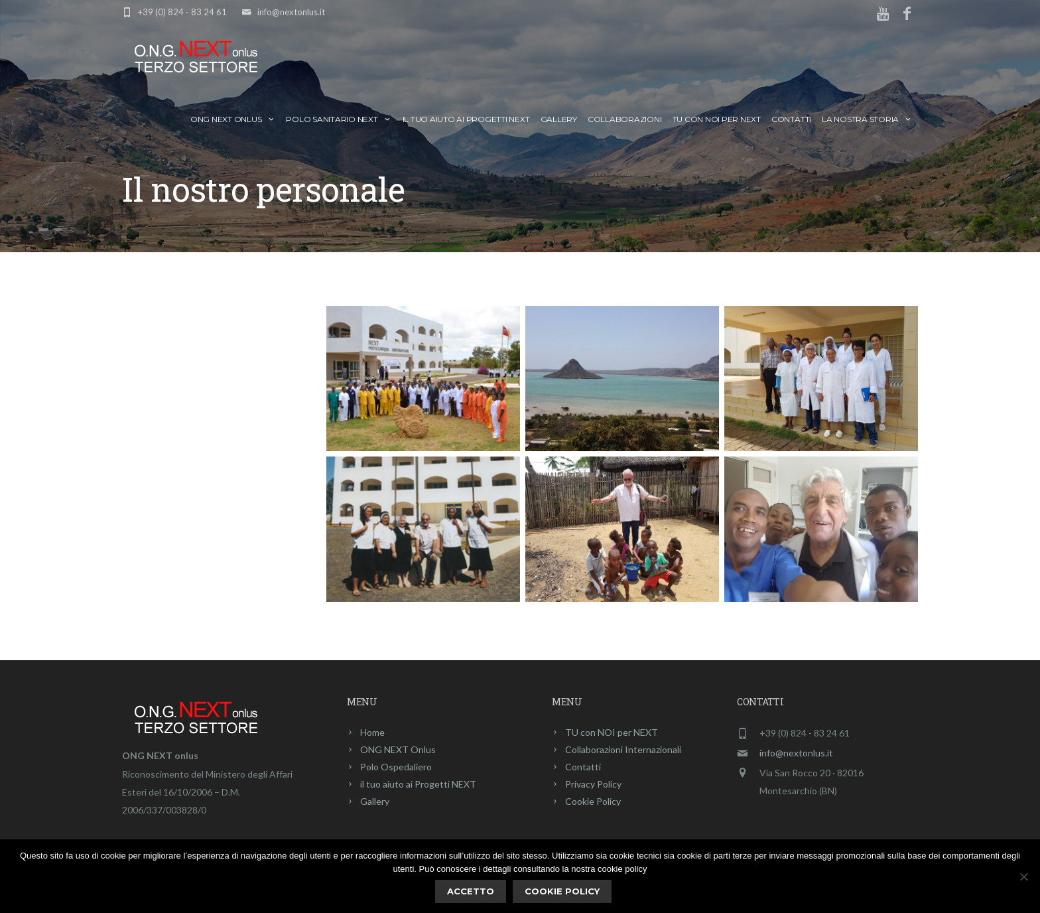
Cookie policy (562, 891)
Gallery (559, 119)
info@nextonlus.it (291, 12)
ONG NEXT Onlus (232, 119)
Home (372, 732)
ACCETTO (470, 891)
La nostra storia (867, 119)
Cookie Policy (593, 801)
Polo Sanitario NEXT (338, 119)
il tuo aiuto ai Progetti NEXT (466, 119)
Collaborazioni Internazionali (623, 749)
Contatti (791, 119)
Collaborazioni (625, 119)
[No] (1023, 876)
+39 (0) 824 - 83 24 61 (182, 12)
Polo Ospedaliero (396, 766)
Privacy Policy (593, 784)
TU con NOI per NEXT (717, 119)
